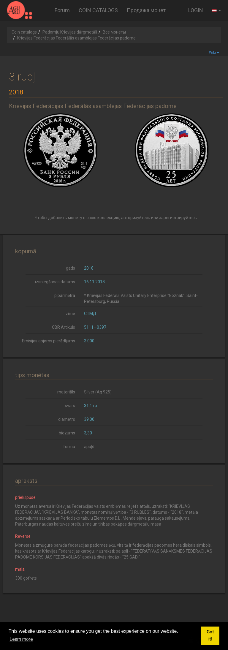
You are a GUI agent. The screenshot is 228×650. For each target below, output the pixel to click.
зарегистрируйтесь (178, 217)
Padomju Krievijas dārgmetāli (69, 32)
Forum (62, 10)
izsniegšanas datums (55, 281)
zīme (70, 313)
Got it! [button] (210, 636)
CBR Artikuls (63, 327)
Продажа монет (146, 10)
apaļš (89, 446)
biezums (67, 433)
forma (69, 446)
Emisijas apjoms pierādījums (48, 341)
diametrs (66, 419)
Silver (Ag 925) (98, 392)
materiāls (66, 392)
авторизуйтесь (135, 217)
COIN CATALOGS (98, 10)
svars (70, 405)
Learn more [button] (21, 639)
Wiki (214, 52)
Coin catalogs (24, 32)
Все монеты (114, 32)
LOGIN (195, 10)
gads (70, 268)
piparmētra (64, 295)
